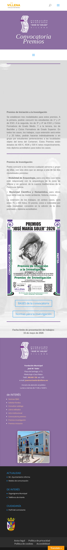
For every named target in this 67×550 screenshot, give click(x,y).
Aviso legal (19, 540)
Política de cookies (23, 543)
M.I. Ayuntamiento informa (19, 477)
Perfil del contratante (17, 510)
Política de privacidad (39, 540)
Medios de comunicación (18, 481)
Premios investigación (17, 420)
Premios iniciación (15, 423)
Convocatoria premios (17, 416)
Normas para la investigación (34, 314)
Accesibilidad (43, 543)
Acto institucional (15, 413)
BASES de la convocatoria (33, 303)
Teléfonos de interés (17, 497)
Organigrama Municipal (18, 493)
